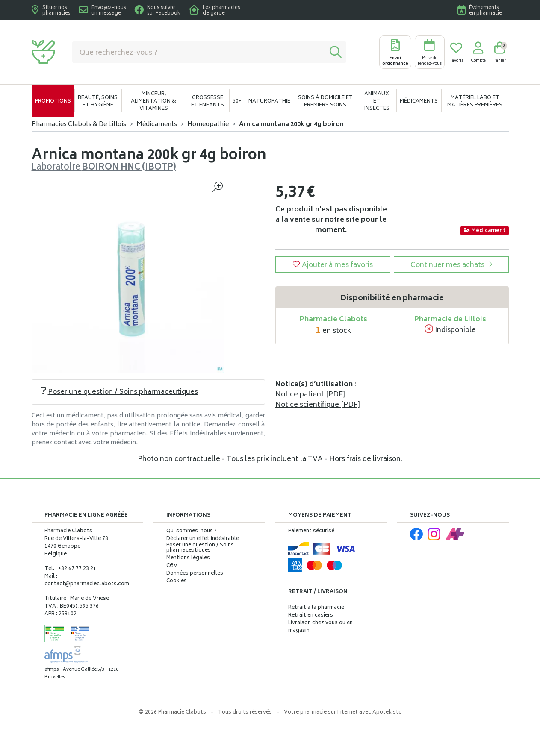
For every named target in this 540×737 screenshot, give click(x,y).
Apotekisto (343, 712)
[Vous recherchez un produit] (198, 52)
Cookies (176, 581)
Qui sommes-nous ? (191, 531)
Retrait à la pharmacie (316, 607)
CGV (171, 566)
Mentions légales (188, 558)
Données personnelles (194, 573)
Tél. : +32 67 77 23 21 (70, 568)
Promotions (53, 101)
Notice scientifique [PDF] (317, 405)
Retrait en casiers (310, 615)
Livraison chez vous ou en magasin (320, 627)
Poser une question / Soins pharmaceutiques (119, 392)
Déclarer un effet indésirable (202, 538)
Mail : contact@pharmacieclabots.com (86, 580)
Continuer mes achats (451, 265)
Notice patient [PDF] (310, 395)
